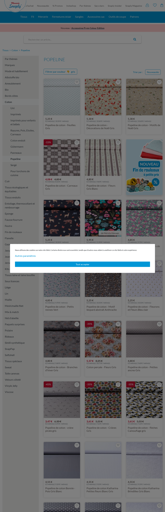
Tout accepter (82, 264)
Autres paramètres (25, 255)
